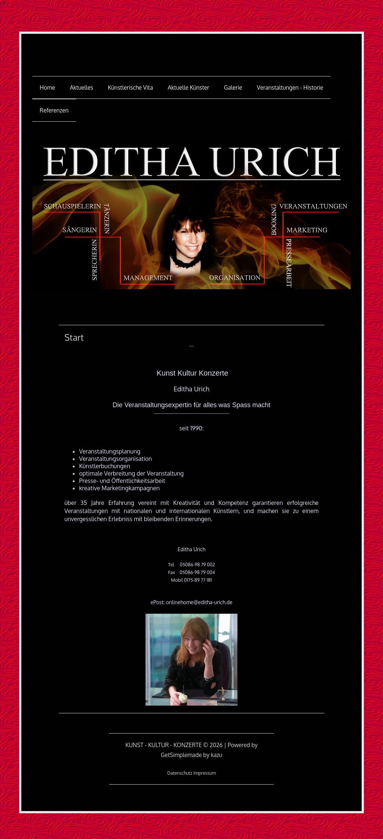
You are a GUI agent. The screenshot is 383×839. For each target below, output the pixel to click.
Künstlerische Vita (130, 87)
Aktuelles (81, 87)
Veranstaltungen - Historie (290, 87)
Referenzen (54, 110)
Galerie (233, 87)
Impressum (204, 773)
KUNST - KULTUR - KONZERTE (191, 50)
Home (47, 87)
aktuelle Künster (188, 87)
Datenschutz (179, 773)
